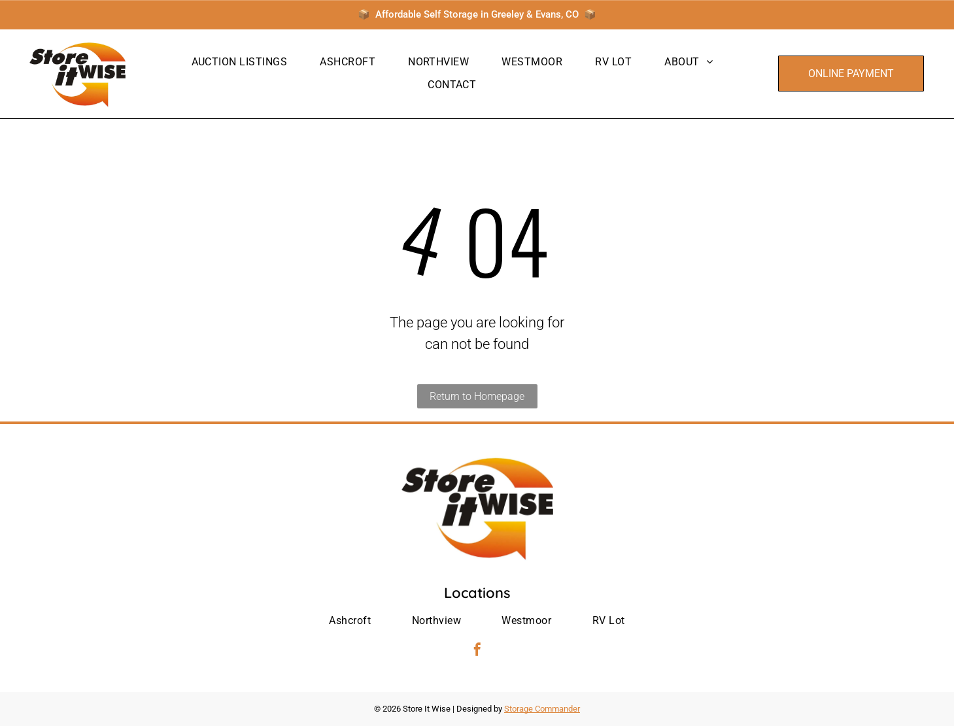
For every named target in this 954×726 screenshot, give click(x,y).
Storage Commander (542, 709)
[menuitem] (239, 62)
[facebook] (477, 651)
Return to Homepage (477, 396)
